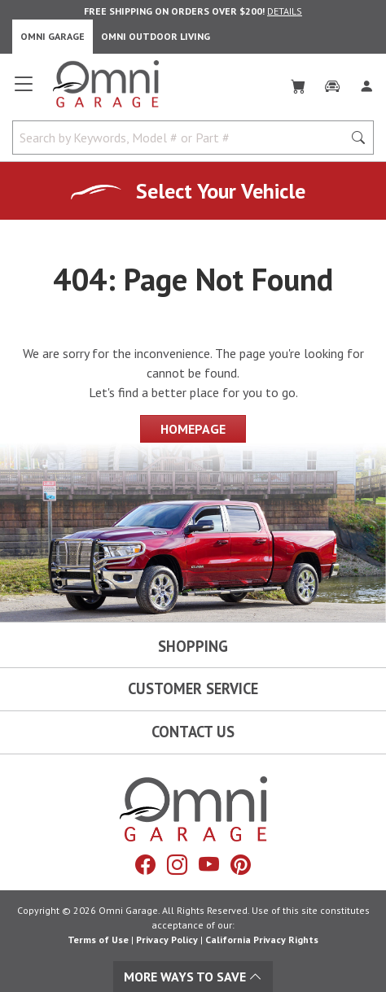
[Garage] (332, 83)
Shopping (193, 646)
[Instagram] (177, 865)
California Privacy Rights (261, 939)
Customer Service (193, 688)
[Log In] (366, 83)
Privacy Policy (167, 939)
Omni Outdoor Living (155, 36)
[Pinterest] (240, 865)
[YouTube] (209, 865)
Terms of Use (98, 939)
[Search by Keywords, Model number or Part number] (182, 137)
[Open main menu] (23, 90)
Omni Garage (52, 36)
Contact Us (193, 731)
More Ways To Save (193, 976)
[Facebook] (145, 865)
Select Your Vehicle (220, 190)
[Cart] (298, 83)
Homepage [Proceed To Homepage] (193, 429)
